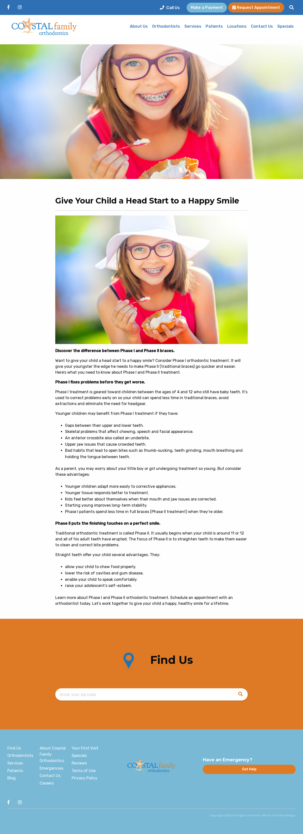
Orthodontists (166, 26)
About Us (139, 26)
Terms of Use (84, 770)
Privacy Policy (84, 778)
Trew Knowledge (283, 815)
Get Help (249, 769)
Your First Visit (85, 748)
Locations (237, 26)
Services (192, 26)
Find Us (14, 748)
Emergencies (51, 768)
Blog (11, 778)
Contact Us (262, 26)
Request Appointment (256, 7)
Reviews (79, 763)
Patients (214, 26)
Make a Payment (207, 7)
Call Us (170, 7)
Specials (285, 26)
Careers (47, 783)
